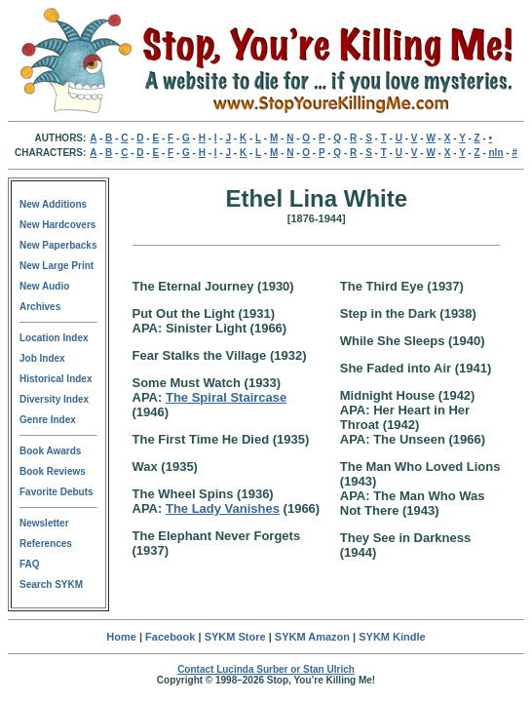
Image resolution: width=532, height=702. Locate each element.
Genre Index (47, 419)
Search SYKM (51, 584)
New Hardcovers (57, 224)
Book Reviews (52, 471)
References (45, 543)
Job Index (42, 358)
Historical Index (55, 378)
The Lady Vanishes (223, 508)
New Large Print (56, 265)
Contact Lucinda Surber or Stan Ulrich (266, 669)
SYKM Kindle (392, 637)
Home (121, 637)
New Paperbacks (58, 245)
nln (496, 152)
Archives (39, 306)
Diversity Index (54, 399)
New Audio (44, 286)
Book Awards (50, 451)
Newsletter (44, 523)
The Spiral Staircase (226, 397)
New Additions (53, 204)
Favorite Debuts (56, 492)
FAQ (29, 564)
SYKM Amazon (312, 637)
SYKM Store (235, 637)
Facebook (170, 637)
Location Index (54, 337)
